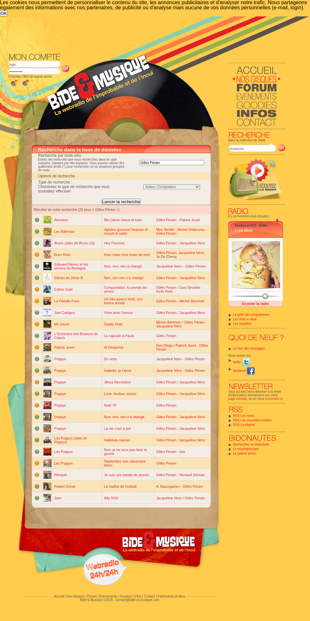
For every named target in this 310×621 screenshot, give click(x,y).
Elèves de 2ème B (68, 278)
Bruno (74, 243)
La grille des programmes (251, 314)
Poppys (60, 359)
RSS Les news (243, 416)
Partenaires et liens (171, 596)
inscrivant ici (274, 398)
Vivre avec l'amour (118, 313)
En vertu (110, 359)
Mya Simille (165, 229)
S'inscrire (14, 76)
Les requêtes (242, 323)
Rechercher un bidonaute (251, 444)
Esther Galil (63, 289)
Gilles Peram (166, 220)
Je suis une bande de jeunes (126, 475)
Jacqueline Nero (192, 243)
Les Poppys (63, 452)
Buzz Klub (62, 255)
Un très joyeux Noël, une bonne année (123, 301)
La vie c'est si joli (117, 428)
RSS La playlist (244, 425)
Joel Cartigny (64, 313)
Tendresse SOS (246, 225)
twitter (241, 362)
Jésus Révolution (117, 382)
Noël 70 (110, 405)
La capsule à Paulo (119, 336)
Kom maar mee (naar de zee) (127, 255)
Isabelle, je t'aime (117, 370)
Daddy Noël (113, 324)
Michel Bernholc (192, 301)
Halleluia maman (117, 440)
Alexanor (61, 220)
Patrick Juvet (189, 220)
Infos (137, 596)
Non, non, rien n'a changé (124, 417)
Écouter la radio (255, 304)
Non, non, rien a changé (122, 266)
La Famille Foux (66, 301)
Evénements (108, 596)
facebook (244, 370)
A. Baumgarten (167, 486)
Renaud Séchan (192, 475)
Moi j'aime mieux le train (123, 220)
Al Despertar (113, 347)
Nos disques (76, 596)
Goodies (126, 596)
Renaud (60, 475)
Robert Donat (64, 486)
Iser (182, 452)
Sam (58, 498)
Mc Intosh (62, 324)
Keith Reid (164, 291)
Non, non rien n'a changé (123, 278)
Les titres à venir (245, 319)
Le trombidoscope (246, 449)
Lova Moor (244, 230)
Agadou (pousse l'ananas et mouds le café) (126, 231)
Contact (149, 596)
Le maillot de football (120, 486)
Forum (91, 596)
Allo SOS (111, 498)
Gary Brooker (189, 287)
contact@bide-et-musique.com (138, 600)
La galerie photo (244, 453)
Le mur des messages (249, 348)
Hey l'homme (114, 243)
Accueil (59, 596)
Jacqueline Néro (191, 253)
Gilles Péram (166, 233)
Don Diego (164, 345)
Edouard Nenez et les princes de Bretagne (71, 266)
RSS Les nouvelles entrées (252, 420)
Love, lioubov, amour (120, 394)
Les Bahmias (64, 231)
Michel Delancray (190, 229)
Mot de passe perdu (37, 76)
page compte (237, 398)
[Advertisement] (147, 34)
